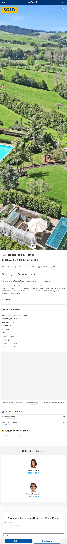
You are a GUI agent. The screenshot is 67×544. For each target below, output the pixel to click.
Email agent (47, 541)
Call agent (18, 541)
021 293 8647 (33, 473)
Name (5, 536)
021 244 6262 (33, 497)
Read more (5, 299)
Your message (8, 522)
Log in (63, 2)
